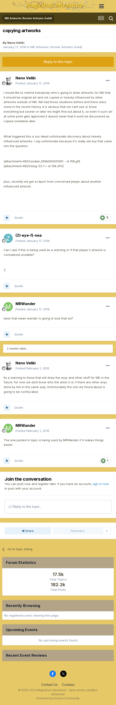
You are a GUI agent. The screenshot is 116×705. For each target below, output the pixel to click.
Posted (32, 83)
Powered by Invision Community (58, 698)
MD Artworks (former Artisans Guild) (56, 47)
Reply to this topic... (25, 506)
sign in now (101, 484)
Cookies (68, 685)
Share (28, 530)
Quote (18, 217)
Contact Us (49, 685)
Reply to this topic (58, 62)
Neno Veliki (15, 42)
